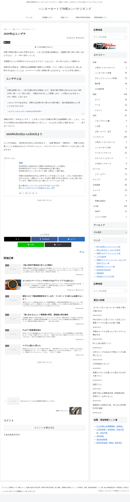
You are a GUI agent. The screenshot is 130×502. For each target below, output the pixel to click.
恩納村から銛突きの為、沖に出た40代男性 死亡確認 (109, 406)
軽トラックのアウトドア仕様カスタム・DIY (37, 188)
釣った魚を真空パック (102, 343)
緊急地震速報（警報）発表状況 (109, 443)
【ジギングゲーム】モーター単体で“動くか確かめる (109, 309)
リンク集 (112, 487)
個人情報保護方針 (122, 487)
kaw (21, 163)
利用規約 (117, 490)
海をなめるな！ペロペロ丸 (108, 250)
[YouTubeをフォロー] (30, 193)
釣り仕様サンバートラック (108, 247)
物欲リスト (25, 487)
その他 (7, 42)
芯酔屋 (100, 273)
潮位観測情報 (101, 440)
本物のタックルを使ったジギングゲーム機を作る (109, 333)
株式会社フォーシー (105, 267)
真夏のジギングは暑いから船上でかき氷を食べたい (109, 374)
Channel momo (103, 270)
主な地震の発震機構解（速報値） (110, 426)
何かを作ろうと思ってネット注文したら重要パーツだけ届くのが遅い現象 (109, 321)
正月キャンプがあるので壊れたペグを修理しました (109, 353)
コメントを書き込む (44, 431)
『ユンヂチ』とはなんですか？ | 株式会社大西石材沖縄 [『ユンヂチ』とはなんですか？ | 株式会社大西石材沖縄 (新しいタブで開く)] (24, 111)
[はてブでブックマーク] (71, 239)
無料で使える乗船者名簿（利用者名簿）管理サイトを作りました (109, 394)
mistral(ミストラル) (105, 276)
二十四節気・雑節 (90, 487)
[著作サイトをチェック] (20, 193)
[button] (58, 244)
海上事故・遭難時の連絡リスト (73, 487)
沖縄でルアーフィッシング (108, 253)
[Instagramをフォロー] (26, 193)
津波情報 (100, 436)
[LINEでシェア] (31, 244)
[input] (109, 37)
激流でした (97, 384)
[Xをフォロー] (23, 193)
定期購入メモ (16, 487)
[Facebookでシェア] (44, 239)
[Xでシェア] (17, 239)
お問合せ (125, 490)
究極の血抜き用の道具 (38, 487)
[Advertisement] (44, 216)
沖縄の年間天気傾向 (54, 487)
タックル (6, 487)
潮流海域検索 (102, 487)
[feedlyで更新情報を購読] (33, 193)
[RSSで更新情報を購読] (36, 193)
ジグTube (101, 257)
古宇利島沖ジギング (101, 364)
